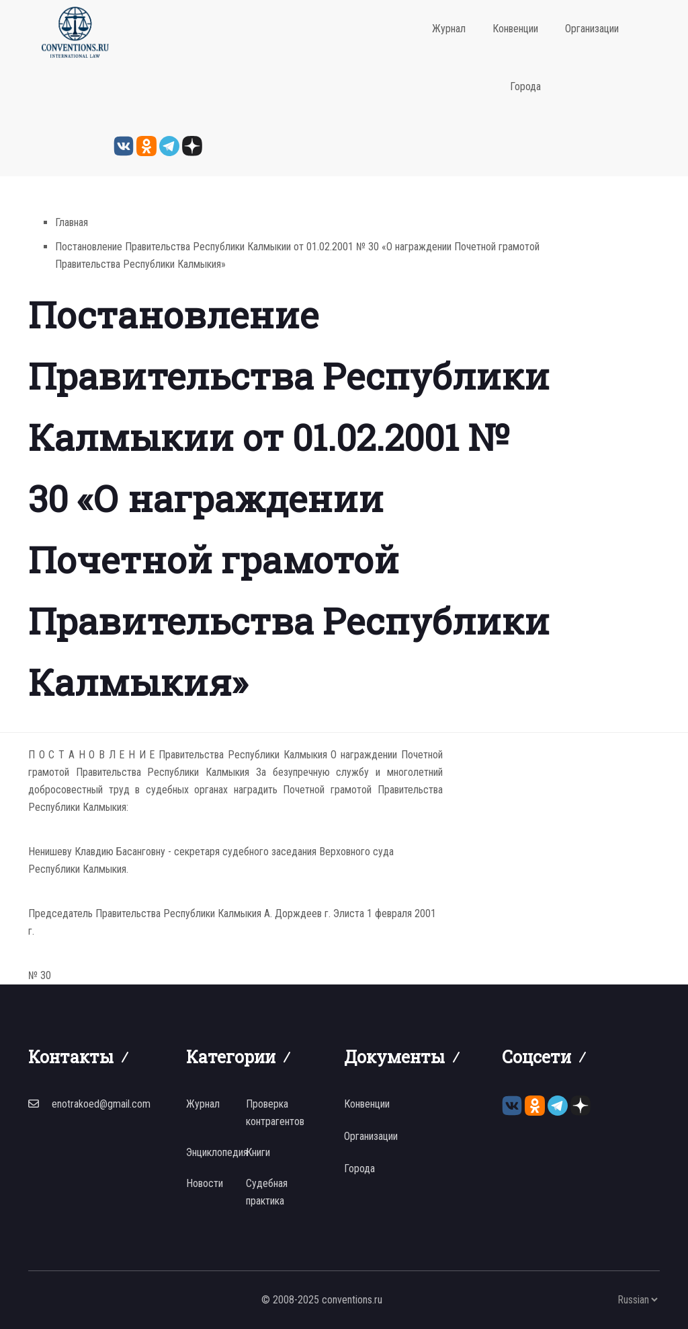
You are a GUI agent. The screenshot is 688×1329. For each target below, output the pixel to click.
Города (525, 86)
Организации (592, 28)
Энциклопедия (217, 1152)
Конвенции (515, 28)
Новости (204, 1183)
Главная (71, 222)
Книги (258, 1152)
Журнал (449, 28)
